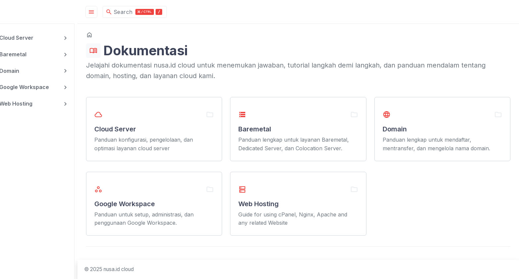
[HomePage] (50, 11)
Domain (24, 70)
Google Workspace (39, 86)
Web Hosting (30, 103)
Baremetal (27, 54)
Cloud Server (31, 38)
